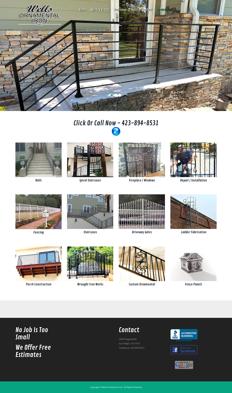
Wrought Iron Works (90, 284)
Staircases (120, 10)
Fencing (38, 232)
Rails (134, 10)
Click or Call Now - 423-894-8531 (116, 123)
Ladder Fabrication (193, 232)
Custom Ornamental (142, 284)
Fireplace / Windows (142, 180)
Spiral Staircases (90, 180)
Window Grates (100, 10)
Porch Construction (38, 284)
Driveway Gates (142, 232)
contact (147, 10)
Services (162, 10)
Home (82, 10)
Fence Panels (193, 284)
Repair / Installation (193, 180)
